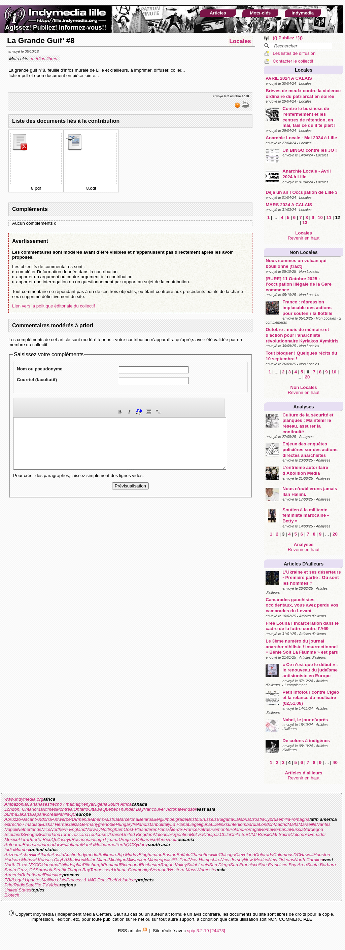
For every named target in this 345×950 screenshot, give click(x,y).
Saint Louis (198, 864)
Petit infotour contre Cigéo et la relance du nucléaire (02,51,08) (310, 698)
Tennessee (101, 869)
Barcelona (128, 819)
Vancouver (154, 809)
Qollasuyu (61, 839)
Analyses (303, 406)
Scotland (13, 834)
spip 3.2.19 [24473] (206, 930)
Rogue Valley (173, 864)
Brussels (207, 819)
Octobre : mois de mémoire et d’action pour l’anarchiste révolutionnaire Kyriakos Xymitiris (302, 335)
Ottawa (95, 809)
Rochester (150, 864)
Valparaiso (146, 839)
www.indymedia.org (23, 799)
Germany (89, 824)
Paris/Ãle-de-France (178, 829)
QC (72, 814)
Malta (293, 824)
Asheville (28, 854)
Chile (225, 834)
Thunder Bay (131, 809)
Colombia (299, 834)
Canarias (36, 804)
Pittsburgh (93, 864)
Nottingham (112, 829)
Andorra (43, 819)
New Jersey (232, 859)
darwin (59, 844)
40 (335, 762)
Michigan (117, 859)
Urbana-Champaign (131, 869)
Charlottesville (205, 854)
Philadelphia (70, 864)
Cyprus (271, 819)
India (9, 849)
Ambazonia (15, 804)
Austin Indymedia (81, 854)
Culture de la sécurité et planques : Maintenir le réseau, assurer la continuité (307, 423)
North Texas (16, 864)
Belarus (145, 819)
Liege (193, 824)
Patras (203, 829)
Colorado (264, 854)
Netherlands (29, 829)
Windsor (188, 809)
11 (329, 217)
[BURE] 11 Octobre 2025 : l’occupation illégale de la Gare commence (299, 284)
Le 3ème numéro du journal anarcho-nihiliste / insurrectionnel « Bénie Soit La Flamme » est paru (302, 646)
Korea (50, 814)
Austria (111, 819)
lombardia (249, 824)
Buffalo (183, 854)
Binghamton (151, 854)
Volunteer (126, 879)
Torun (66, 834)
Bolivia (196, 834)
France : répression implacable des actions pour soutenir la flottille (307, 307)
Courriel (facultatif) (37, 379)
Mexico (11, 839)
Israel (38, 874)
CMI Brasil (258, 834)
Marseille (307, 824)
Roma (266, 829)
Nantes (323, 824)
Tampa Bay (78, 869)
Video (54, 884)
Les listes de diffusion (294, 53)
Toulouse (97, 834)
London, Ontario (20, 809)
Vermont (159, 869)
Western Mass (182, 869)
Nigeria (100, 804)
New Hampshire (204, 859)
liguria (205, 824)
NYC (33, 864)
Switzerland (48, 834)
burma (10, 814)
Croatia (257, 819)
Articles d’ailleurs (303, 564)
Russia (297, 829)
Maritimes (46, 809)
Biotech (11, 895)
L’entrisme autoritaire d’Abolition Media (305, 470)
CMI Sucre (279, 834)
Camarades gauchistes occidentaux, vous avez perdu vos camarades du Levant (302, 605)
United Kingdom (138, 834)
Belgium (161, 819)
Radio (19, 884)
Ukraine (114, 834)
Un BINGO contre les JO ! (309, 150)
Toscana (80, 834)
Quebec (110, 809)
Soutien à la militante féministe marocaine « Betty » (306, 515)
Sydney (140, 844)
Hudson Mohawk (21, 859)
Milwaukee (136, 859)
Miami (102, 859)
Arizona (12, 854)
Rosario (79, 839)
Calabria (241, 819)
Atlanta (45, 854)
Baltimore (107, 854)
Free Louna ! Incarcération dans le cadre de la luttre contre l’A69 (302, 626)
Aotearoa (13, 844)
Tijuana (111, 839)
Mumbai (22, 849)
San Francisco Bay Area (283, 864)
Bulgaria (225, 819)
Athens (97, 819)
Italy (166, 824)
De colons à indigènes (306, 740)
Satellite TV (36, 884)
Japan (38, 814)
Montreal (64, 809)
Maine (90, 859)
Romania (281, 829)
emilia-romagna (293, 819)
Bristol (193, 819)
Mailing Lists (53, 879)
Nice (45, 829)
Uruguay (126, 839)
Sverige (29, 834)
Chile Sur (239, 834)
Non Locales (304, 252)
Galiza (73, 824)
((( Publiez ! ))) (288, 37)
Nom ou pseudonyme (40, 368)
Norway (93, 829)
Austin (57, 854)
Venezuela (167, 839)
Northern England (67, 829)
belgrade (178, 819)
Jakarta (24, 814)
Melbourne (104, 844)
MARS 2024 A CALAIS (289, 204)
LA (64, 859)
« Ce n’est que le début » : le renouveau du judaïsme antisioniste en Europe (310, 670)
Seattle (61, 869)
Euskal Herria (53, 824)
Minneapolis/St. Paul (167, 859)
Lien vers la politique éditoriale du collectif (53, 305)
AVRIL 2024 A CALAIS (289, 78)
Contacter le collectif (293, 61)
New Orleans (281, 859)
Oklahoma (48, 864)
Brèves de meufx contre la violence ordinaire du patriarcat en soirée (303, 93)
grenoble (107, 824)
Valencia (162, 834)
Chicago (226, 854)
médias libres (44, 58)
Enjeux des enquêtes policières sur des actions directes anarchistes (310, 449)
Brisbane (31, 844)
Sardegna (313, 829)
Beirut (27, 874)
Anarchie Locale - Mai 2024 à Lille (301, 137)
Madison (75, 859)
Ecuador (317, 834)
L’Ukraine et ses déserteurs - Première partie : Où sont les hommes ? (311, 578)
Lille (215, 824)
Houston (321, 854)
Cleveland (245, 854)
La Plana (179, 824)
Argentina (180, 834)
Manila (62, 814)
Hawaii (306, 854)
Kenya (86, 804)
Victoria (172, 809)
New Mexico (256, 859)
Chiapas (211, 834)
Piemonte (219, 829)
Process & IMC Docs (87, 879)
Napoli (10, 829)
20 (307, 376)
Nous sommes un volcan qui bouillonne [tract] (296, 263)
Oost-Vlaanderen (141, 829)
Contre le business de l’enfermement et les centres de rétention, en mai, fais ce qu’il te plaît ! (309, 117)
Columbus (283, 854)
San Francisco (244, 864)
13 (304, 222)
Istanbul (154, 824)
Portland (111, 864)
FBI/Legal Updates (22, 879)
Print (8, 884)
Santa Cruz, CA (20, 869)
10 (320, 217)
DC (297, 854)
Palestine (53, 874)
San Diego (219, 864)
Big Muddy (128, 854)
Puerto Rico (39, 839)
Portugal (251, 829)
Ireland (139, 824)
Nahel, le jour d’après (305, 719)
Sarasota (45, 869)
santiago (95, 839)
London (266, 824)
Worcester (206, 869)
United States (17, 889)
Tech (112, 879)
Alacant (28, 819)
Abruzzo (12, 819)
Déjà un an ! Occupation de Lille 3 (301, 192)
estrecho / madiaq (62, 804)
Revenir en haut (303, 238)
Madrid (280, 824)
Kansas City (50, 859)
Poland (236, 829)
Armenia (81, 819)
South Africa (119, 804)
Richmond (130, 864)
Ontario (80, 809)
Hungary (123, 824)
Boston (170, 854)
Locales (303, 70)
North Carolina (308, 859)
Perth (120, 844)
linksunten (229, 824)
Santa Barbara (321, 864)
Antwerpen (62, 819)
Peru (23, 839)
